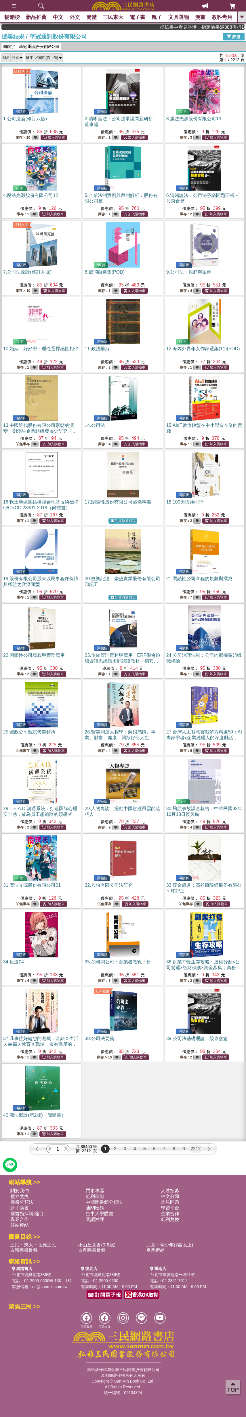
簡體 (91, 17)
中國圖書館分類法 (104, 1202)
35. (118, 961)
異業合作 (19, 1219)
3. (193, 118)
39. (197, 1038)
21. (199, 578)
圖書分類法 (21, 1202)
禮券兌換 (19, 1196)
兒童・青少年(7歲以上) (169, 1244)
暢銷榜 (12, 17)
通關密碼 (95, 1207)
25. (29, 731)
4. (30, 195)
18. (184, 502)
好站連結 (19, 1225)
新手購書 (19, 1207)
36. (203, 967)
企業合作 (170, 1213)
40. (34, 1115)
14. (95, 425)
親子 (157, 17)
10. (41, 348)
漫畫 (200, 17)
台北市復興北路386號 (31, 1274)
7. (27, 272)
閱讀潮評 (95, 1219)
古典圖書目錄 (92, 1250)
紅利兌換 (21, 71)
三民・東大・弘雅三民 (33, 1244)
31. (32, 885)
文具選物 (178, 17)
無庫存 (23, 444)
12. (203, 348)
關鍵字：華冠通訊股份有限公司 (31, 46)
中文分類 (170, 1196)
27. (204, 737)
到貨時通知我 (123, 520)
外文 (75, 17)
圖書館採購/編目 (27, 1213)
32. (108, 885)
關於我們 (19, 1190)
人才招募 (170, 1190)
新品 (36, 17)
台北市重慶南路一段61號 (172, 1274)
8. (105, 272)
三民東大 (113, 17)
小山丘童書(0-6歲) (96, 1244)
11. (97, 348)
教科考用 (222, 17)
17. (118, 502)
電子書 (137, 17)
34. (13, 961)
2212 (195, 1148)
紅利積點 (95, 1196)
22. (34, 655)
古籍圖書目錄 (24, 1250)
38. (99, 1038)
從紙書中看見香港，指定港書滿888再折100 (218, 27)
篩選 (233, 36)
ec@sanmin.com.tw (49, 1286)
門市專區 (95, 1190)
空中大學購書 (99, 1213)
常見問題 (170, 1202)
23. (122, 661)
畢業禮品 (155, 1250)
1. (25, 118)
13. (40, 431)
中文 (58, 17)
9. (188, 272)
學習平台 (170, 1207)
